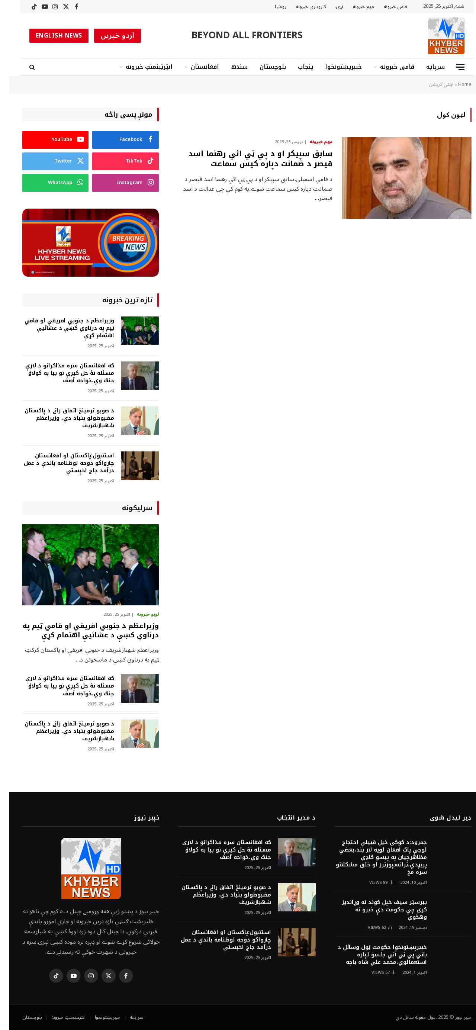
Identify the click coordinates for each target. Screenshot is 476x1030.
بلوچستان (264, 67)
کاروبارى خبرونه (302, 6)
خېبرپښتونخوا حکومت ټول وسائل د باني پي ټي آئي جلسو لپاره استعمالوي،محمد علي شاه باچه (373, 955)
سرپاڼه (426, 67)
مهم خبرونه (354, 6)
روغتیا (271, 6)
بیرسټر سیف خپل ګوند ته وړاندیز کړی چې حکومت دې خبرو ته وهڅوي (375, 910)
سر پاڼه (128, 1017)
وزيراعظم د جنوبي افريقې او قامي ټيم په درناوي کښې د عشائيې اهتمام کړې (60, 328)
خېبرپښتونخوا (334, 67)
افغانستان (196, 67)
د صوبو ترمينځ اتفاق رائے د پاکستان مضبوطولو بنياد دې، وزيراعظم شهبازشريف (60, 418)
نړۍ (330, 6)
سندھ (230, 67)
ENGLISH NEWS (50, 35)
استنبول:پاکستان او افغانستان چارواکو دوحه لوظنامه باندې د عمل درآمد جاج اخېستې (60, 463)
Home (456, 84)
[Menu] (451, 67)
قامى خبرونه (386, 6)
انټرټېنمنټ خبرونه (140, 67)
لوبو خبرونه (139, 614)
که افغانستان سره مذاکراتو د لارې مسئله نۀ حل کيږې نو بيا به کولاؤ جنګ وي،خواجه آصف (60, 373)
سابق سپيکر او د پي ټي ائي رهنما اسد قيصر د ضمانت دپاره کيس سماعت (252, 159)
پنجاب (296, 67)
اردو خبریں (108, 36)
